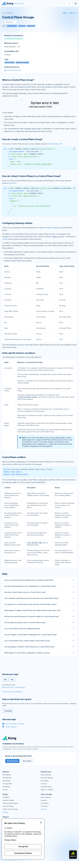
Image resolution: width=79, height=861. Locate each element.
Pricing (5, 790)
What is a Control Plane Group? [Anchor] (18, 80)
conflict (5, 239)
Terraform (44, 806)
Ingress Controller (47, 790)
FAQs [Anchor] (4, 574)
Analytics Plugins (8, 800)
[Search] (64, 3)
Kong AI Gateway (47, 778)
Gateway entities (51, 228)
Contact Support (9, 727)
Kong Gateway (12, 26)
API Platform (7, 775)
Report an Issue (7, 687)
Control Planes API (55, 144)
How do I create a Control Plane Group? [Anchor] (22, 139)
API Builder (6, 787)
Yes (5, 679)
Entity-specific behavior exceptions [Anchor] (18, 353)
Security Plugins (8, 806)
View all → (6, 812)
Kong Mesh (45, 781)
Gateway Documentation (14, 38)
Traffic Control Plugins (10, 809)
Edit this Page (20, 687)
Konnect (9, 13)
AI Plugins (6, 797)
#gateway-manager (22, 62)
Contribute (8, 711)
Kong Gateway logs (14, 70)
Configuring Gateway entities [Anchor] (17, 223)
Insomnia (44, 784)
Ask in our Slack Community (13, 724)
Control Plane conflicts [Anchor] (14, 457)
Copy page (8, 22)
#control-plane (9, 62)
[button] (74, 149)
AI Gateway (6, 781)
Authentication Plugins (10, 803)
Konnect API (31, 26)
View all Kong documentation (12, 691)
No (12, 679)
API (14, 183)
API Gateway (7, 778)
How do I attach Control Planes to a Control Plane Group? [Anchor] (31, 176)
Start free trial (12, 761)
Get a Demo (27, 761)
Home (4, 13)
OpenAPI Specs (46, 787)
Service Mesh (7, 784)
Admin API (22, 26)
